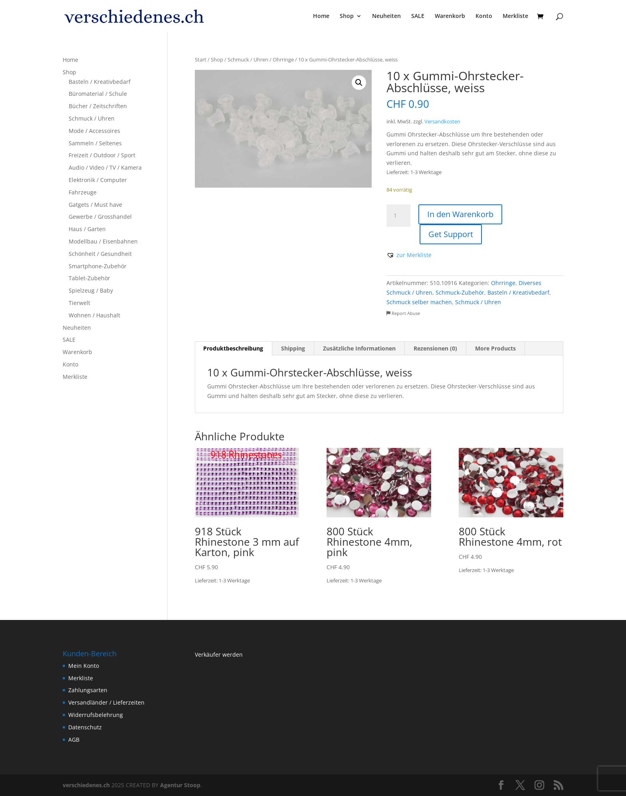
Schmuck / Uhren (248, 59)
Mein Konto (83, 665)
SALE (417, 16)
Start (200, 59)
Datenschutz (85, 727)
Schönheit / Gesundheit (100, 253)
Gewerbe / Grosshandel (100, 216)
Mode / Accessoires (94, 131)
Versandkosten (442, 121)
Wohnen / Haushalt (94, 315)
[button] (359, 82)
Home (321, 16)
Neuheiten (386, 16)
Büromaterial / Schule (98, 93)
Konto (483, 16)
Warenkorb (450, 16)
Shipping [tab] (293, 348)
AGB (73, 739)
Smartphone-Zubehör (98, 266)
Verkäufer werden (219, 654)
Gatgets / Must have (95, 204)
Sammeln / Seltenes (95, 143)
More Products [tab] (495, 348)
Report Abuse (403, 313)
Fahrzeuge (83, 192)
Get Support (450, 234)
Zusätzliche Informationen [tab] (359, 348)
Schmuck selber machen (419, 302)
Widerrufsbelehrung (95, 715)
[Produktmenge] (398, 215)
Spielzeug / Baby (91, 290)
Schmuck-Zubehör (460, 292)
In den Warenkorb (460, 214)
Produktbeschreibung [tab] (233, 348)
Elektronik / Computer (98, 180)
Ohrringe (283, 59)
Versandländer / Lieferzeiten (106, 702)
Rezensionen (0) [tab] (435, 348)
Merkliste (515, 16)
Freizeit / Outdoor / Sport (102, 155)
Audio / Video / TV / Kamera (105, 167)
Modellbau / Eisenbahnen (103, 241)
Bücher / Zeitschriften (98, 106)
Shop (347, 16)
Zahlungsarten (87, 690)
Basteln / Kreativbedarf (518, 292)
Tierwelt (79, 303)
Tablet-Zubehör (89, 278)
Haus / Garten (87, 229)
